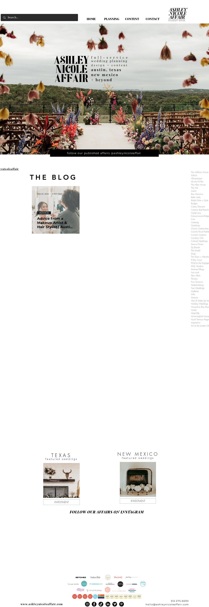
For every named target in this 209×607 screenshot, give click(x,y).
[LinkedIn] (108, 604)
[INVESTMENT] (61, 502)
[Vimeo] (114, 604)
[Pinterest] (121, 604)
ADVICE (44, 212)
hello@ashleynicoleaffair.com (167, 604)
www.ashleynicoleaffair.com (42, 604)
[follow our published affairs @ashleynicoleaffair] (104, 153)
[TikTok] (101, 604)
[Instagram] (87, 604)
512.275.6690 (180, 601)
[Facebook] (94, 604)
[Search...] (39, 17)
